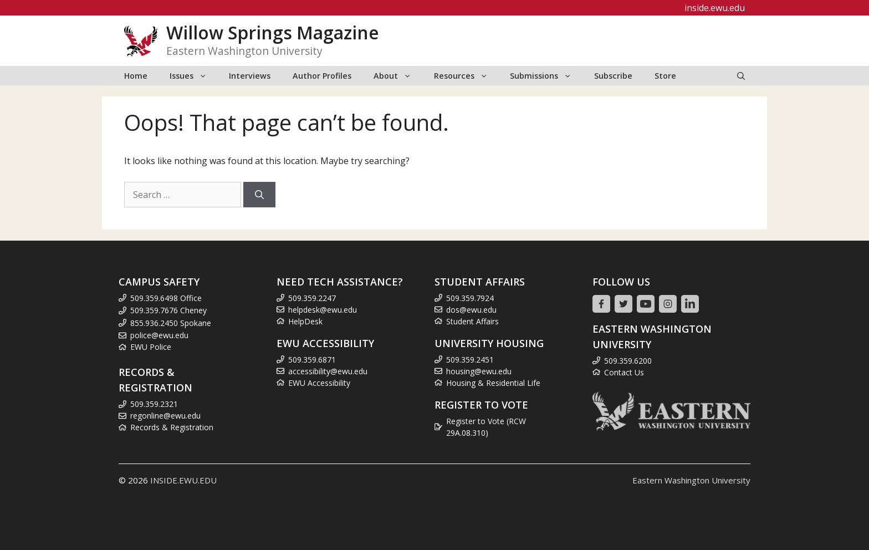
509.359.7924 (470, 298)
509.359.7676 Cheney (168, 310)
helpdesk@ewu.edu (322, 309)
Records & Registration (171, 427)
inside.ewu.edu (714, 8)
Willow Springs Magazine (272, 32)
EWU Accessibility (319, 383)
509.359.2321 (154, 404)
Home (135, 75)
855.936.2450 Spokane (170, 323)
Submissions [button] (546, 75)
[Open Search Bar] (741, 75)
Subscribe (613, 75)
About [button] (398, 75)
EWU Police (150, 347)
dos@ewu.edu (471, 309)
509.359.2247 (312, 298)
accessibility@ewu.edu (327, 371)
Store (665, 75)
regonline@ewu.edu (165, 415)
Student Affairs (472, 321)
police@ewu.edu (159, 335)
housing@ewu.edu (479, 371)
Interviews (249, 75)
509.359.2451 (470, 359)
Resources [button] (466, 75)
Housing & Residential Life (493, 383)
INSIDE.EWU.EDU (183, 480)
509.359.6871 (312, 359)
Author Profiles (322, 75)
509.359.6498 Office (166, 298)
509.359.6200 (628, 360)
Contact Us (624, 372)
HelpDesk (305, 321)
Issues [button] (194, 75)
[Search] (259, 194)
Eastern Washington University (691, 480)
